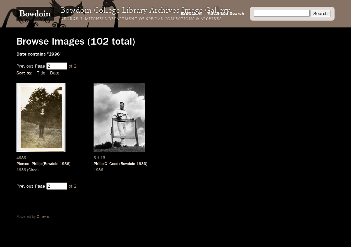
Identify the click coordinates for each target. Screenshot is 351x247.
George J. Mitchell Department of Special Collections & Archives (141, 19)
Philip (36, 164)
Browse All (191, 13)
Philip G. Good (106, 164)
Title (41, 73)
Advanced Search (226, 13)
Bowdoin (51, 164)
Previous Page (30, 66)
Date (54, 73)
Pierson (22, 164)
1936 (64, 164)
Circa (32, 170)
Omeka (43, 217)
